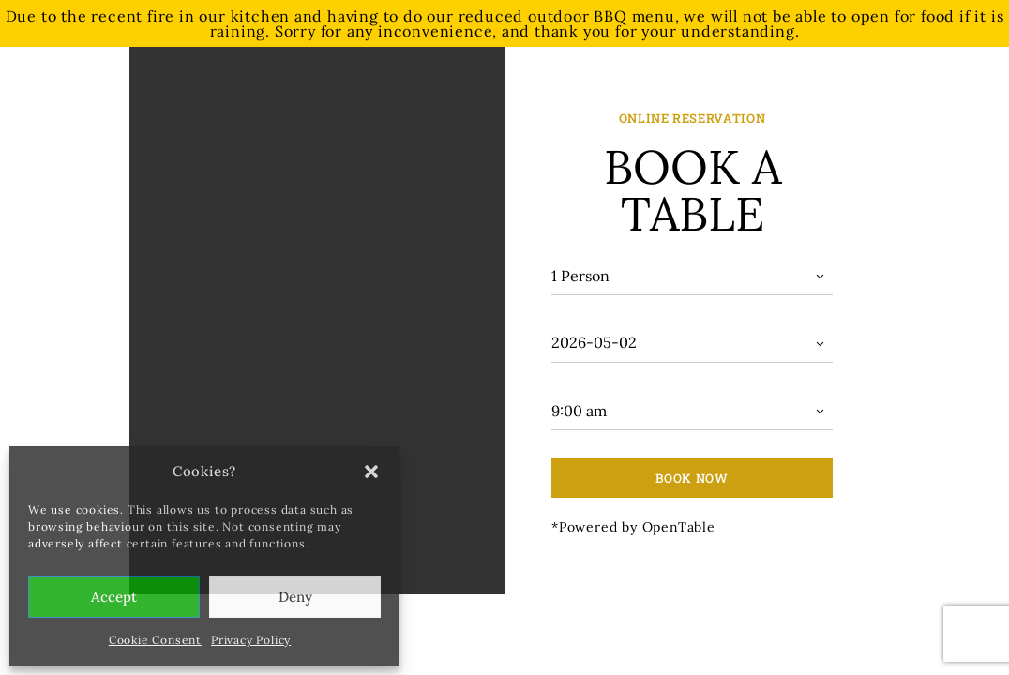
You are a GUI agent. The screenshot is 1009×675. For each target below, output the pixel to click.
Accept (114, 597)
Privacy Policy (251, 640)
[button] (371, 471)
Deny (295, 597)
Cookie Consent (155, 640)
